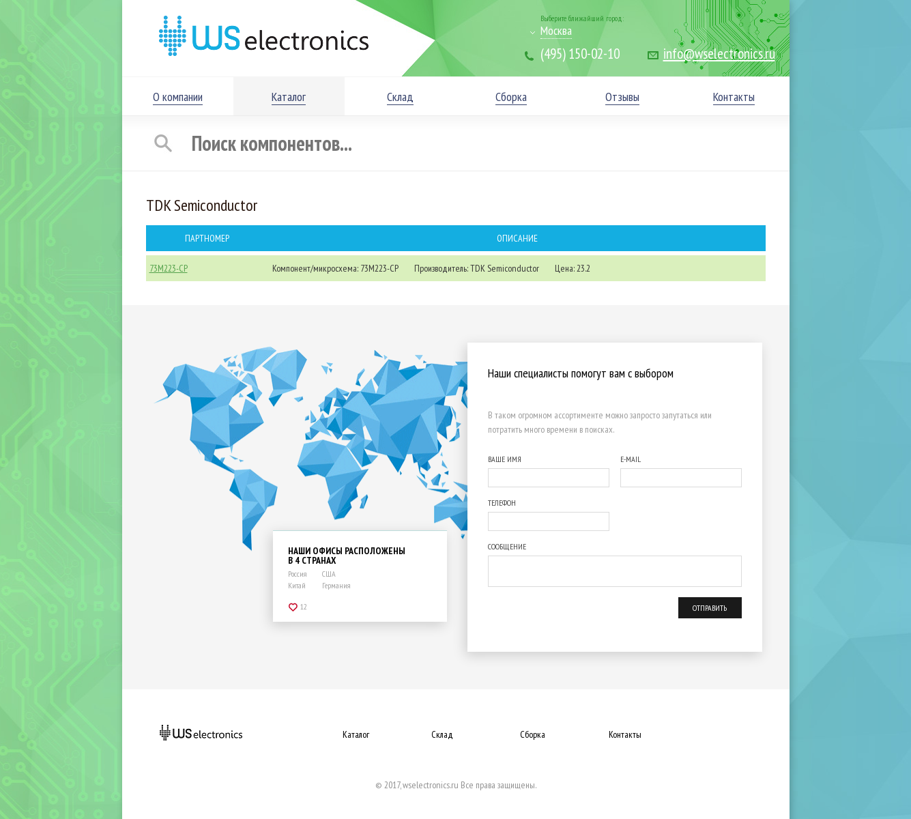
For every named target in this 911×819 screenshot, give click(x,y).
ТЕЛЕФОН (502, 503)
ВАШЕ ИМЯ (504, 459)
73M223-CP (168, 268)
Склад (442, 734)
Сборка (532, 734)
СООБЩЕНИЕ (507, 546)
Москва (556, 30)
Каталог (356, 734)
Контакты (625, 734)
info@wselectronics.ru (719, 53)
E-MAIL (630, 459)
